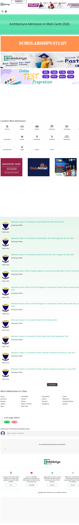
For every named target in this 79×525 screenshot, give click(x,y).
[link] (19, 2)
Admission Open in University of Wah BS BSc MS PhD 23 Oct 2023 (37, 222)
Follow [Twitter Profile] (52, 485)
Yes (7, 422)
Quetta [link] (3, 404)
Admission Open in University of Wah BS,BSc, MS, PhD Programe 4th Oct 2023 (42, 238)
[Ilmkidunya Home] (5, 4)
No (14, 422)
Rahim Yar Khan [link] (26, 404)
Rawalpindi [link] (45, 404)
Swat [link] (2, 406)
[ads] (11, 167)
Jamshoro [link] (4, 399)
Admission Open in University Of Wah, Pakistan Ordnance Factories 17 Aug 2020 (43, 369)
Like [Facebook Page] (11, 485)
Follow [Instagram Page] (73, 485)
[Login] (5, 11)
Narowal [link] (44, 401)
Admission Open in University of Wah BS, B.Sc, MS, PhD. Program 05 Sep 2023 (42, 254)
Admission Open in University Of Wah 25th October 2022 (34, 320)
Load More (52, 385)
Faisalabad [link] (24, 396)
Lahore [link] (44, 399)
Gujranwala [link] (45, 396)
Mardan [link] (3, 401)
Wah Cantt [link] (24, 406)
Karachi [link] (23, 399)
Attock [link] (3, 396)
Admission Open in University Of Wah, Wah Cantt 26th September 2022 (40, 336)
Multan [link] (23, 401)
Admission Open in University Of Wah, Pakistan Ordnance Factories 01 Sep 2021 (43, 352)
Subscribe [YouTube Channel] (31, 485)
